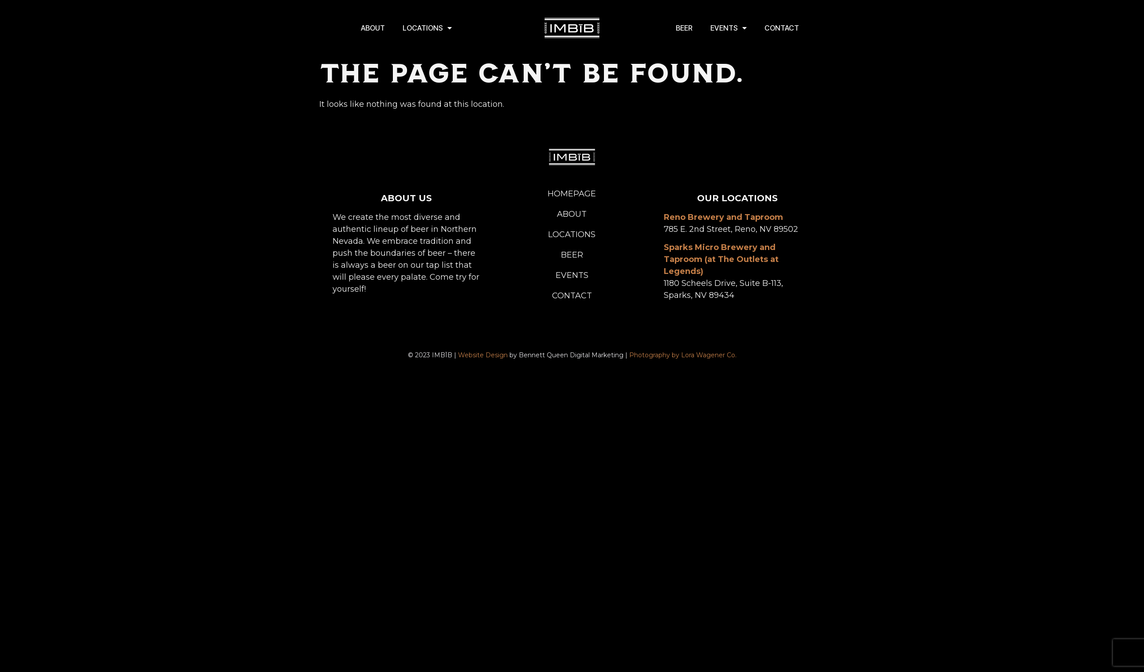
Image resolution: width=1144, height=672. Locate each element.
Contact (781, 27)
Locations (427, 28)
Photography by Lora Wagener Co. (683, 355)
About (373, 27)
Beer (684, 27)
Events (728, 28)
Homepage (572, 194)
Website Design (483, 355)
